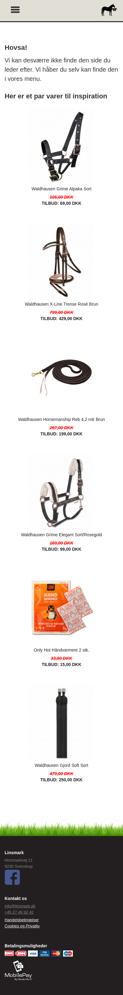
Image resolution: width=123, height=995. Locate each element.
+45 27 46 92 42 (19, 912)
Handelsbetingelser (22, 920)
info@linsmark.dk (20, 906)
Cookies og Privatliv (22, 926)
